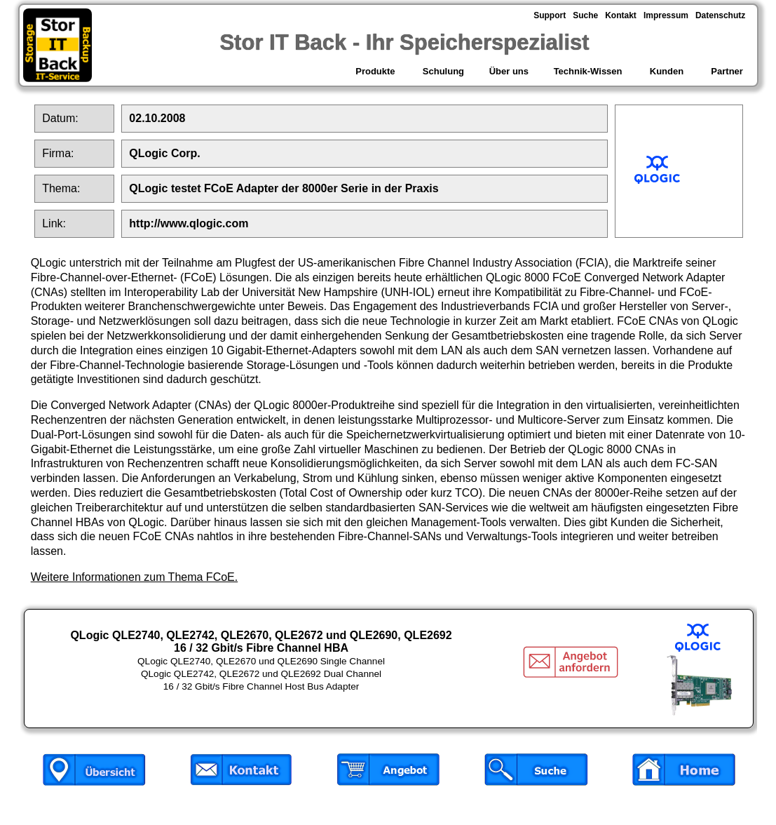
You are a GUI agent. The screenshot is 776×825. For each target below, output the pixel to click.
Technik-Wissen (588, 71)
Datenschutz (720, 15)
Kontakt (621, 15)
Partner (727, 71)
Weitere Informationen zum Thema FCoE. (134, 577)
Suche (585, 15)
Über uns (509, 71)
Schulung (443, 71)
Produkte (375, 71)
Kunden (666, 71)
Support (549, 15)
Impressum (666, 15)
